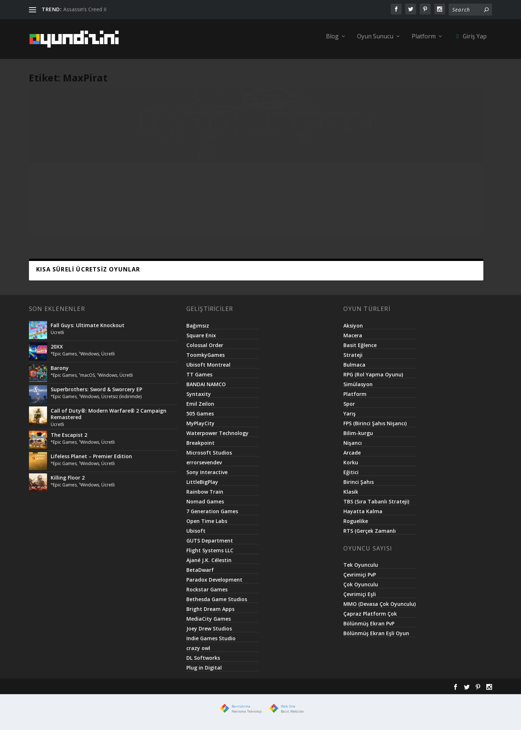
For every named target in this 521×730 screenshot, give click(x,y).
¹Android (105, 194)
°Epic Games (64, 359)
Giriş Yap (470, 41)
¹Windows (89, 359)
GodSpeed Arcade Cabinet (76, 186)
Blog (332, 41)
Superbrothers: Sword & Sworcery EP (96, 394)
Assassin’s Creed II (84, 9)
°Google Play (80, 194)
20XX (57, 351)
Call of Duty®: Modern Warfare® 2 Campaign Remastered (108, 419)
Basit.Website (292, 716)
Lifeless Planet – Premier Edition (91, 461)
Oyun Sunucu (375, 41)
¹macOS (87, 380)
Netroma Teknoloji (247, 716)
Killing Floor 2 (68, 482)
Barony (60, 373)
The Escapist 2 (69, 439)
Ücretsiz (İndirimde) (121, 401)
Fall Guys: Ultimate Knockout (87, 330)
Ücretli (123, 194)
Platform (424, 41)
